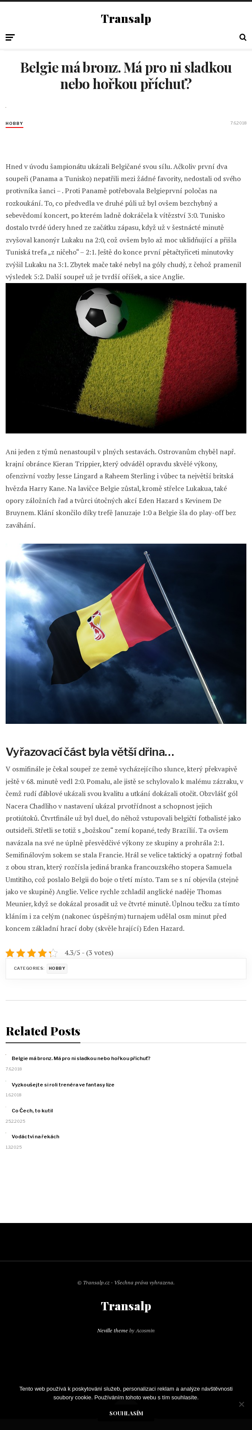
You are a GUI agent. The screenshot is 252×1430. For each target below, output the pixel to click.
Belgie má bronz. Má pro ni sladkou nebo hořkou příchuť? (81, 1058)
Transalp (126, 18)
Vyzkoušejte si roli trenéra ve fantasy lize (63, 1085)
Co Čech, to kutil (32, 1111)
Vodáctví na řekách (35, 1137)
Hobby (14, 123)
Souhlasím (126, 1413)
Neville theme (112, 1330)
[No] (241, 1404)
